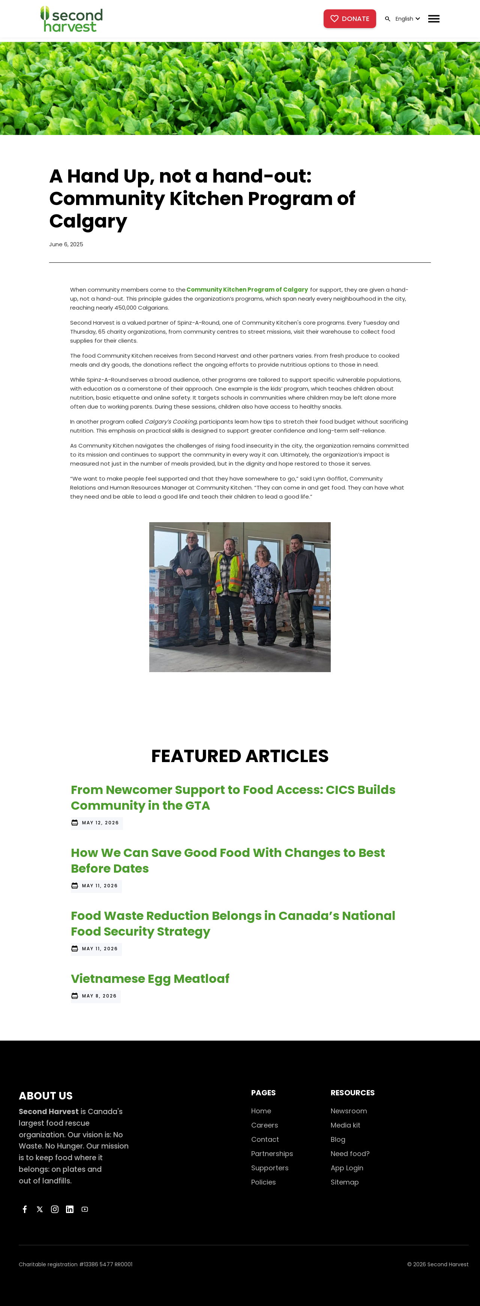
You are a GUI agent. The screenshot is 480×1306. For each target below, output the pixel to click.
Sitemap (345, 1182)
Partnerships (272, 1153)
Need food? (350, 1153)
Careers (264, 1125)
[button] (407, 18)
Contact (265, 1139)
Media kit (345, 1125)
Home (261, 1111)
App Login (347, 1168)
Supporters (270, 1168)
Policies (263, 1182)
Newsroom (349, 1111)
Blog (338, 1139)
